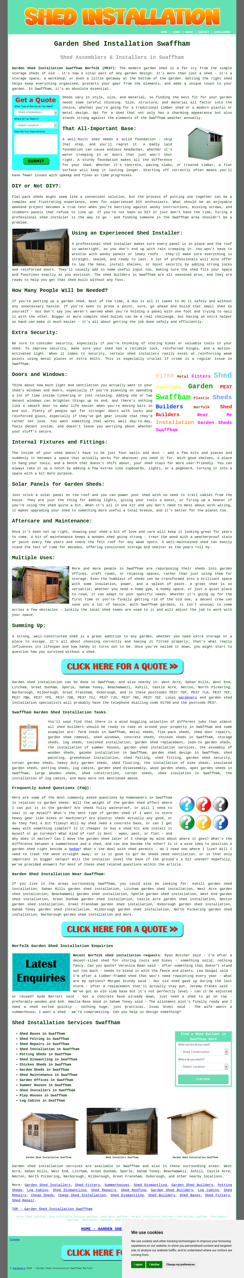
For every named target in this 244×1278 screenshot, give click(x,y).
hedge (74, 849)
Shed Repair (23, 1200)
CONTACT (203, 32)
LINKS (176, 32)
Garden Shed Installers (48, 1185)
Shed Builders (161, 1195)
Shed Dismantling (150, 1185)
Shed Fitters (87, 1185)
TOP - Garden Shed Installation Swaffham (52, 1209)
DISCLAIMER (222, 32)
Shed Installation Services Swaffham (66, 1023)
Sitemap (15, 1239)
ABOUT (189, 32)
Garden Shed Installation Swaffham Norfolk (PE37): (64, 68)
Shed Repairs (103, 1190)
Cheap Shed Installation (82, 1195)
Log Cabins (37, 1190)
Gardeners (19, 1268)
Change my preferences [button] (180, 1264)
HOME (164, 32)
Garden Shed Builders (192, 1185)
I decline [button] (154, 1264)
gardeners (187, 697)
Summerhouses (116, 1185)
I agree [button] (138, 1264)
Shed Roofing (133, 1190)
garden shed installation (88, 915)
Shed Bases (190, 1195)
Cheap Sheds (42, 1195)
